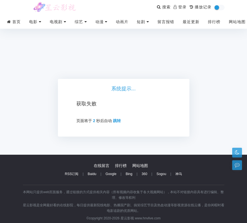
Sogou (161, 174)
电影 (35, 22)
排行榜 (214, 22)
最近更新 (191, 22)
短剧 (143, 22)
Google (110, 174)
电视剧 (58, 22)
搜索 (164, 7)
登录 (180, 7)
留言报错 (165, 22)
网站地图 (237, 22)
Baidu (92, 174)
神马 (178, 174)
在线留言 (101, 165)
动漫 (101, 22)
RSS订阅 (72, 174)
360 (144, 174)
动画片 (122, 22)
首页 (14, 22)
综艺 (81, 22)
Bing (129, 174)
